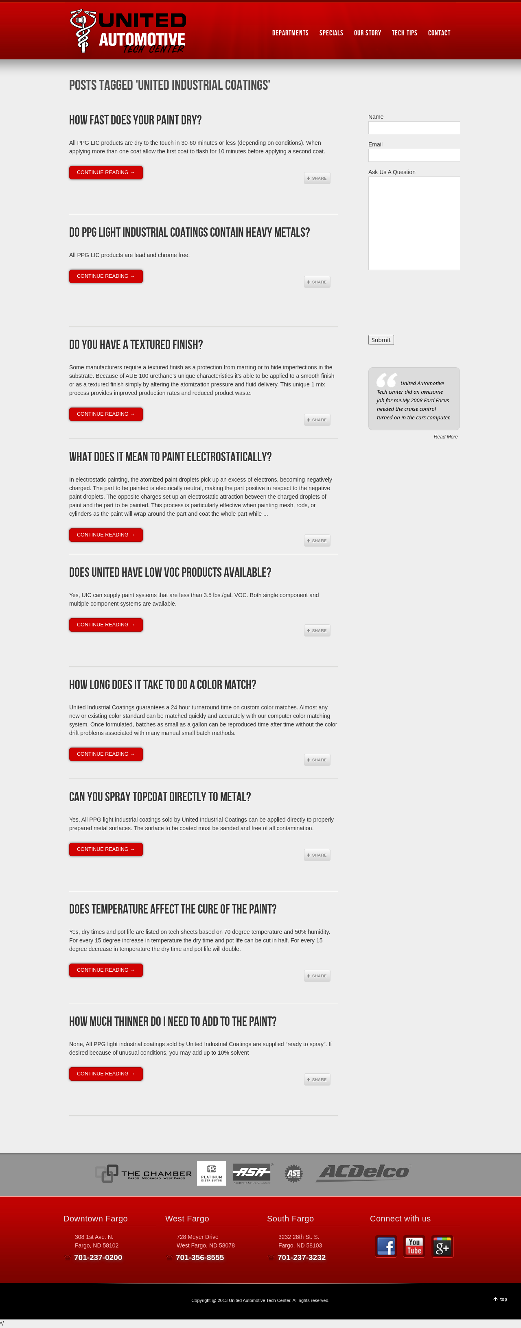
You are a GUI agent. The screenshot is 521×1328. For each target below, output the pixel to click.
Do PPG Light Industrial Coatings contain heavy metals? (189, 233)
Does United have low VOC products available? (170, 573)
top (503, 1299)
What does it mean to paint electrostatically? (170, 457)
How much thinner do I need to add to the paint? (173, 1022)
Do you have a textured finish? (136, 345)
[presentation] (401, 305)
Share (317, 178)
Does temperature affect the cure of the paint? (173, 910)
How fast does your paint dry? (135, 121)
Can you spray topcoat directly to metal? (160, 797)
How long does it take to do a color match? (162, 685)
